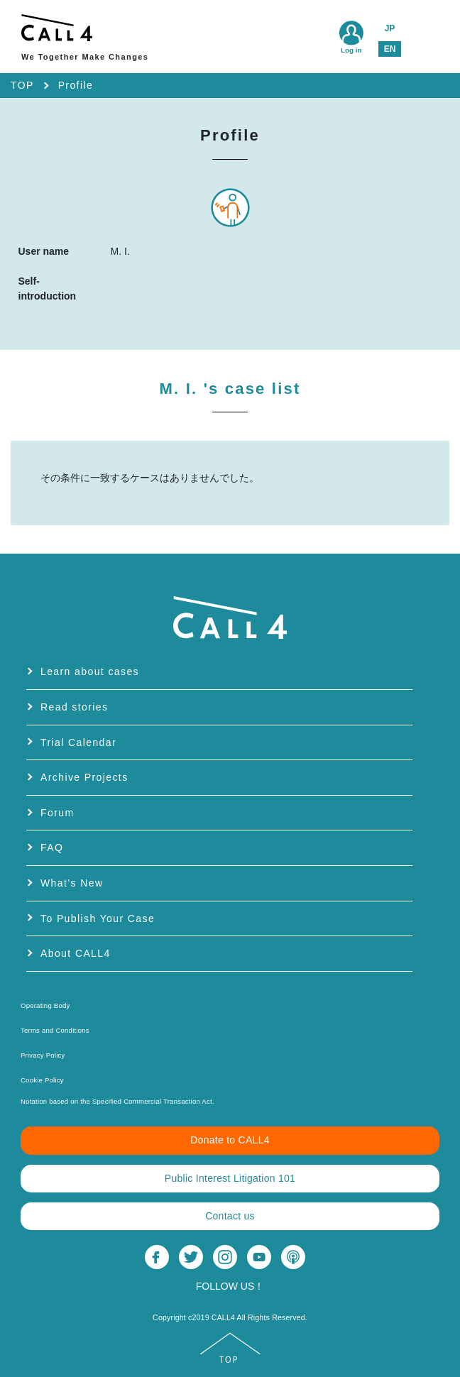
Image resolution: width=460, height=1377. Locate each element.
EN (390, 49)
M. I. (230, 388)
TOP (22, 85)
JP (390, 28)
